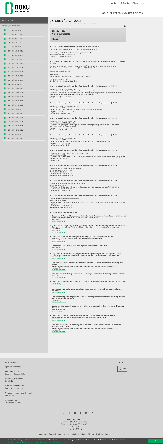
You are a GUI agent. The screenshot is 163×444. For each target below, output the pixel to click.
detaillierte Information (59, 221)
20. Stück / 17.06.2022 (15, 109)
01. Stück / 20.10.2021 (15, 30)
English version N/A (103, 434)
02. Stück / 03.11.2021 (15, 34)
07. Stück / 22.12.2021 (15, 55)
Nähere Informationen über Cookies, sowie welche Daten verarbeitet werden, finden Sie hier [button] (36, 442)
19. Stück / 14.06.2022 (15, 105)
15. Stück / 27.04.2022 (15, 88)
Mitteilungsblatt (9, 20)
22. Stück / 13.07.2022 (15, 117)
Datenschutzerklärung (57, 434)
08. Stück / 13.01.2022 (15, 59)
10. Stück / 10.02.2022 (15, 67)
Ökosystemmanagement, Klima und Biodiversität (18, 394)
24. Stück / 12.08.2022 (15, 126)
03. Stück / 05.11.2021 (15, 38)
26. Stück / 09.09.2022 (15, 134)
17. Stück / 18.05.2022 (15, 97)
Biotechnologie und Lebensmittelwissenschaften (15, 373)
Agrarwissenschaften (13, 367)
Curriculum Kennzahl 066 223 (60, 71)
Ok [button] (156, 441)
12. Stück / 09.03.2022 (15, 76)
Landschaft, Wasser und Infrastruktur (14, 380)
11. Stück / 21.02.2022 (15, 72)
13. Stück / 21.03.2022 (15, 80)
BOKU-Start (53, 24)
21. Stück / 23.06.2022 (15, 113)
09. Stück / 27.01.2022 (15, 63)
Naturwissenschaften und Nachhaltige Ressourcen (14, 387)
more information (57, 311)
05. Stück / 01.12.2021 (15, 47)
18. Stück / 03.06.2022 (15, 101)
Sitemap (91, 434)
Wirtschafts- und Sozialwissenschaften (13, 401)
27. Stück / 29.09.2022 (15, 138)
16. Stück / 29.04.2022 (15, 92)
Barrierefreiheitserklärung (76, 434)
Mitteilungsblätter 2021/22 (11, 26)
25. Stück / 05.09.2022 (15, 130)
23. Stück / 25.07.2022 (15, 122)
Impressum (43, 434)
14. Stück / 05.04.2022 (15, 84)
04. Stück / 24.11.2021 (15, 42)
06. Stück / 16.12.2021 (15, 51)
